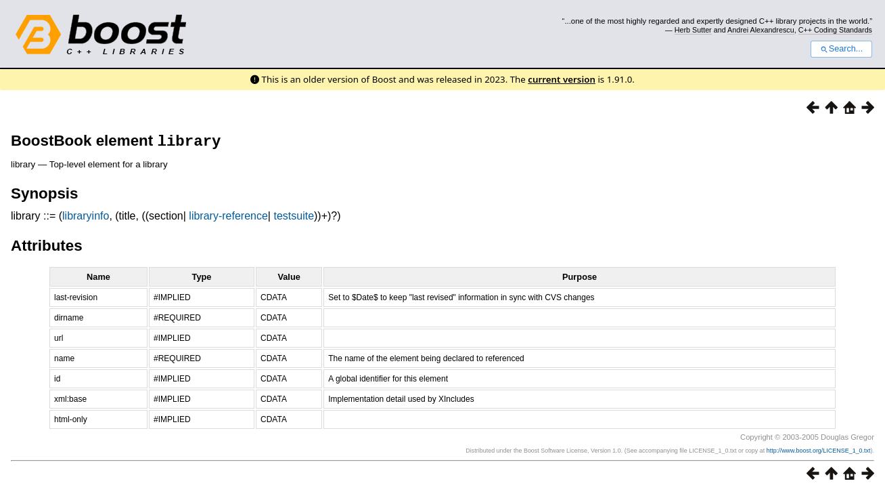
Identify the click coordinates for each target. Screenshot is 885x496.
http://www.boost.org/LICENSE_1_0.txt (819, 453)
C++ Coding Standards (835, 30)
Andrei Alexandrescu (760, 30)
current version (561, 79)
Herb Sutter (693, 30)
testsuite (293, 218)
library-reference (228, 218)
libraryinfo (85, 218)
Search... (841, 49)
